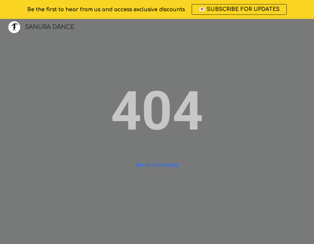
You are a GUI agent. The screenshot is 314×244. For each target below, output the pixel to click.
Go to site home (157, 164)
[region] (157, 9)
